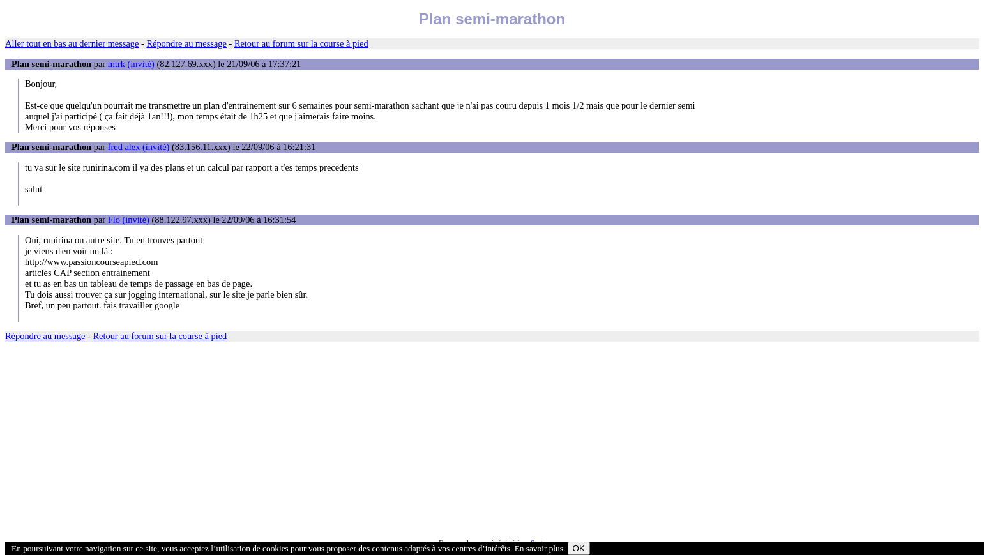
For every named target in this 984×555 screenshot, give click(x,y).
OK (579, 548)
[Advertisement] (388, 440)
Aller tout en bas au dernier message (72, 43)
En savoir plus (539, 548)
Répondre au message (186, 43)
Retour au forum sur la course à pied (301, 43)
